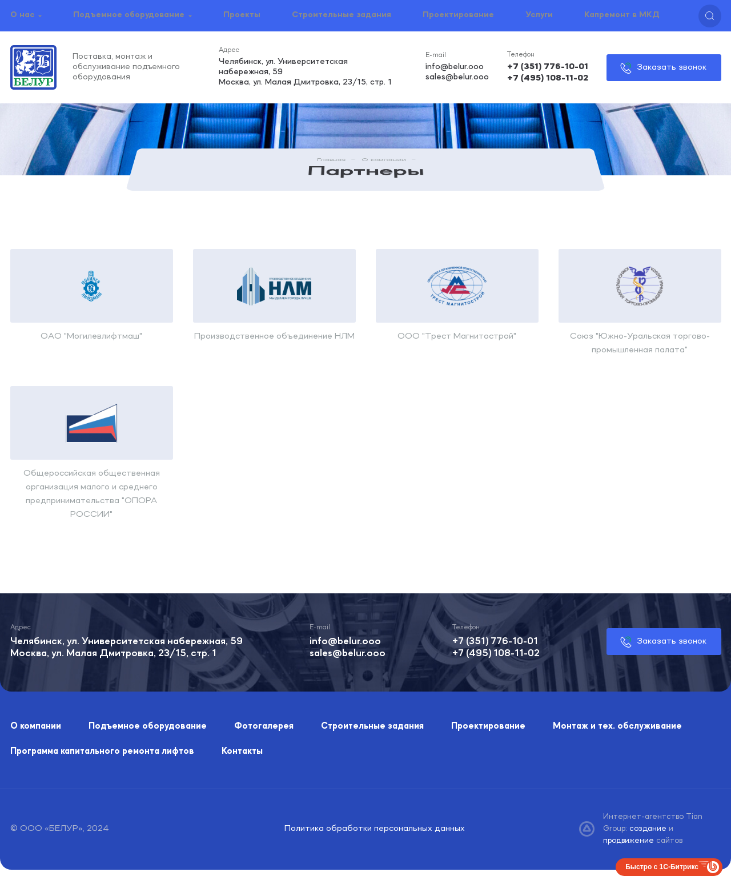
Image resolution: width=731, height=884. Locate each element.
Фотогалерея (264, 726)
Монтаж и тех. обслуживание (617, 726)
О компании (384, 165)
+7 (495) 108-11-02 (547, 77)
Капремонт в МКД (622, 15)
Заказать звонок (671, 66)
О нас (22, 15)
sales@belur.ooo (457, 77)
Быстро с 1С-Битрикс (661, 867)
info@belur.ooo (454, 67)
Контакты (242, 751)
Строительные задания (341, 15)
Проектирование (458, 15)
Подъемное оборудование (128, 15)
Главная (331, 165)
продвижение (629, 841)
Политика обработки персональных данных (374, 828)
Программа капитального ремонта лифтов (102, 751)
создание (649, 829)
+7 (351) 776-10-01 (547, 67)
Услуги (539, 15)
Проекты (241, 15)
